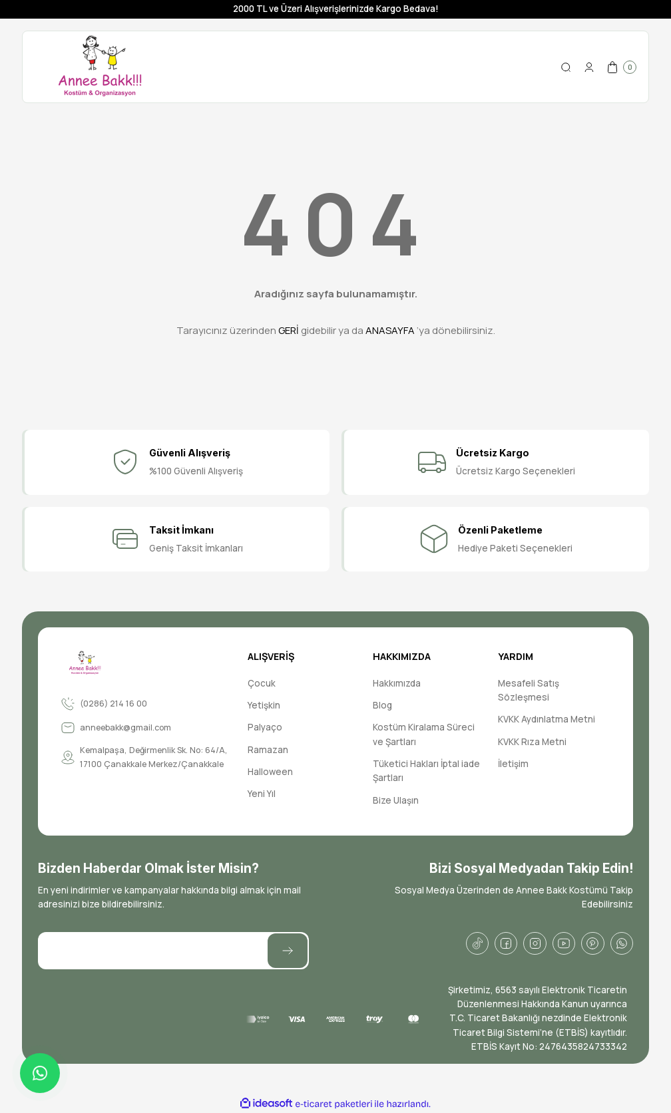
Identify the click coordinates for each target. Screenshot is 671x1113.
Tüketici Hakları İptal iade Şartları (426, 771)
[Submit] (288, 950)
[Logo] (100, 66)
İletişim (513, 764)
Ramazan (268, 750)
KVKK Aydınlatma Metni (546, 719)
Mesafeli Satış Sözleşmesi (528, 690)
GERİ (288, 330)
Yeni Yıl (262, 794)
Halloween (270, 772)
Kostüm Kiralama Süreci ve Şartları (424, 734)
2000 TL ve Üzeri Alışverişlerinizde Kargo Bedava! (336, 9)
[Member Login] (589, 67)
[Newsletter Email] (173, 950)
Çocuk (262, 683)
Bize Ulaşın (396, 800)
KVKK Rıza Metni (532, 742)
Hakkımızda (397, 683)
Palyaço (265, 727)
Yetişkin (264, 705)
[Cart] (621, 67)
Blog (382, 705)
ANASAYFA (390, 330)
